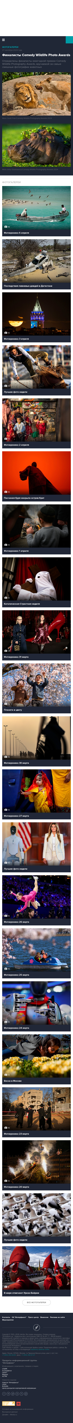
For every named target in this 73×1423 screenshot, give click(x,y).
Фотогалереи (10, 47)
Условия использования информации (17, 1409)
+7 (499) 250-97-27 (28, 1355)
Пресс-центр (33, 1317)
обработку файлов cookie (40, 1349)
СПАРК (4, 1369)
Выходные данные (10, 1412)
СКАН (4, 1384)
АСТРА (4, 1376)
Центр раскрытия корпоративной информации (19, 1388)
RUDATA (5, 1386)
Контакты (6, 1317)
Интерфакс (36, 39)
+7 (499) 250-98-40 (9, 1355)
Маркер (5, 1374)
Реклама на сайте (57, 1317)
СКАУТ (4, 1373)
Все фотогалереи (36, 1302)
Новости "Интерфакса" (10, 1383)
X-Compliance (7, 1371)
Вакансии (44, 1317)
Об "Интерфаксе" (19, 1317)
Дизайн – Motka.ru (9, 1415)
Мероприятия (8, 1320)
